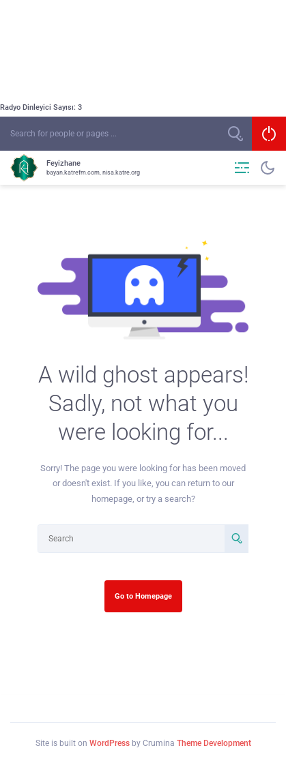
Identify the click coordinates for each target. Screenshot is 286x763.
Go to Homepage (143, 596)
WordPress (109, 743)
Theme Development (214, 743)
